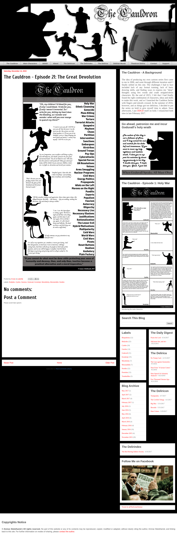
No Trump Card (156, 358)
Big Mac (153, 404)
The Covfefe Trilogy (157, 400)
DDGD (45, 63)
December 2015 (127, 433)
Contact (153, 63)
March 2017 (126, 398)
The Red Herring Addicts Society (133, 452)
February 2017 (126, 402)
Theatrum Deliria (138, 63)
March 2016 (126, 422)
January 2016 (126, 429)
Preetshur (125, 372)
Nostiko (61, 282)
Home (59, 363)
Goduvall (30, 282)
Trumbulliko (126, 376)
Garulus (24, 282)
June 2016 (125, 410)
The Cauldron (12, 63)
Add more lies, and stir (158, 341)
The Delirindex (86, 63)
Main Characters (30, 63)
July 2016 (125, 406)
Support (165, 63)
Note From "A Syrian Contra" (160, 368)
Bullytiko (12, 282)
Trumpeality (155, 396)
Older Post (109, 363)
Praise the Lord (156, 338)
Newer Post (8, 363)
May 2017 (125, 391)
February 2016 (126, 425)
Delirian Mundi (119, 63)
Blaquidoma (126, 338)
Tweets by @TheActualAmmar (132, 507)
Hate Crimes (155, 411)
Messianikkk (54, 282)
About (55, 63)
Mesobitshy (45, 282)
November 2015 (127, 437)
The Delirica (103, 63)
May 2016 (125, 414)
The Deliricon (69, 63)
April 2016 (125, 418)
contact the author (66, 532)
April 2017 (125, 395)
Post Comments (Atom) (64, 369)
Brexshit (153, 407)
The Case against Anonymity (160, 362)
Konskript (37, 282)
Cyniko (18, 282)
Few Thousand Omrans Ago (160, 379)
